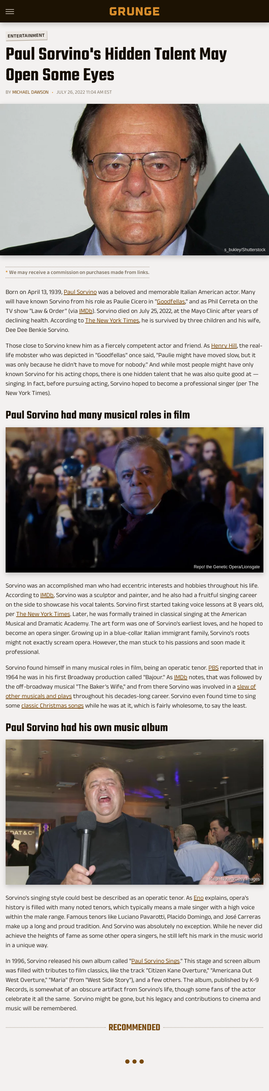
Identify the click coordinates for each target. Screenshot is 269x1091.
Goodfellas (171, 301)
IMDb (85, 310)
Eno (199, 897)
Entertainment (26, 35)
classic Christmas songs (52, 705)
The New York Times (112, 320)
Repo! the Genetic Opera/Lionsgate (227, 567)
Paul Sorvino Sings (155, 960)
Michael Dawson (30, 92)
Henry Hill (224, 345)
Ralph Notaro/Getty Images (234, 879)
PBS (213, 667)
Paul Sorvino (80, 291)
